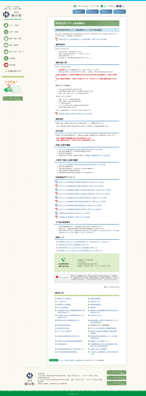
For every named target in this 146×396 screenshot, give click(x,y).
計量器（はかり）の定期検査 (98, 349)
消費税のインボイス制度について (99, 341)
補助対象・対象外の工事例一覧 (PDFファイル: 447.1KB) (75, 113)
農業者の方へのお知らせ (64, 298)
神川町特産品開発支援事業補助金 (67, 351)
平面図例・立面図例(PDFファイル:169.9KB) (97, 155)
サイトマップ (116, 377)
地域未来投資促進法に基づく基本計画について (70, 349)
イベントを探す (92, 11)
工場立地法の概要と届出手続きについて (68, 336)
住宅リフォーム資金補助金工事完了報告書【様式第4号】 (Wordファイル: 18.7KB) (83, 197)
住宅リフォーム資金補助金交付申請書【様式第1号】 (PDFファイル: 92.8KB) (81, 186)
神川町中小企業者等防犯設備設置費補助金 (69, 341)
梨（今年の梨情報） (63, 307)
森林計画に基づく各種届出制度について (68, 320)
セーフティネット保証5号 (64, 331)
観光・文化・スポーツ (16, 51)
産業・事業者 (13, 45)
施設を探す (79, 11)
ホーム (61, 360)
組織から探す (106, 11)
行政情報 (12, 58)
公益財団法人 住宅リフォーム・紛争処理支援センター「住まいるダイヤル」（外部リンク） (84, 241)
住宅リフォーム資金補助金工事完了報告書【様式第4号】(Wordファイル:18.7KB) (82, 164)
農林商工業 (59, 293)
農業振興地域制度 (95, 298)
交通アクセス (13, 98)
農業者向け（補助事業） (64, 304)
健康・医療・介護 (15, 38)
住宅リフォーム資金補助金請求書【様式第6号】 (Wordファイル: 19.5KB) (80, 205)
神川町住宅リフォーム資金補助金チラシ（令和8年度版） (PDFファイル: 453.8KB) (83, 39)
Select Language (82, 6)
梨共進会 (93, 307)
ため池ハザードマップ (96, 315)
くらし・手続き (14, 25)
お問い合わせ (116, 383)
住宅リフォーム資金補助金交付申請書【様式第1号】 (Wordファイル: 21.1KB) (81, 182)
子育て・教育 (13, 32)
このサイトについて (116, 372)
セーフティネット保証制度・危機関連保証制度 (103, 328)
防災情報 (12, 65)
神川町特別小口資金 (63, 328)
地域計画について (95, 301)
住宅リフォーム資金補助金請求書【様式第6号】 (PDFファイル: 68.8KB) (80, 209)
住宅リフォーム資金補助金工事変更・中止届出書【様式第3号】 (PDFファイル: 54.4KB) (84, 193)
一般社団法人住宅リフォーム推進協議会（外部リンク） (74, 244)
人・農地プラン (61, 301)
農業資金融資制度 (95, 304)
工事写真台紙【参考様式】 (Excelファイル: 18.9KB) (74, 213)
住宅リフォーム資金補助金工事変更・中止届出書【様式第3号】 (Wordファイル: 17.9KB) (85, 190)
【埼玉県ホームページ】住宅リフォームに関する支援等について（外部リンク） (80, 250)
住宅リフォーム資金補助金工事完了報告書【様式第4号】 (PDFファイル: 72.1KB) (82, 201)
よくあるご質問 (119, 11)
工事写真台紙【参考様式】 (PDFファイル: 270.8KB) (74, 217)
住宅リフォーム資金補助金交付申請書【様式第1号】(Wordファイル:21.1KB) (80, 149)
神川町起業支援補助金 (63, 325)
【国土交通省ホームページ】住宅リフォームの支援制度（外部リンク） (78, 247)
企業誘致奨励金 (62, 344)
